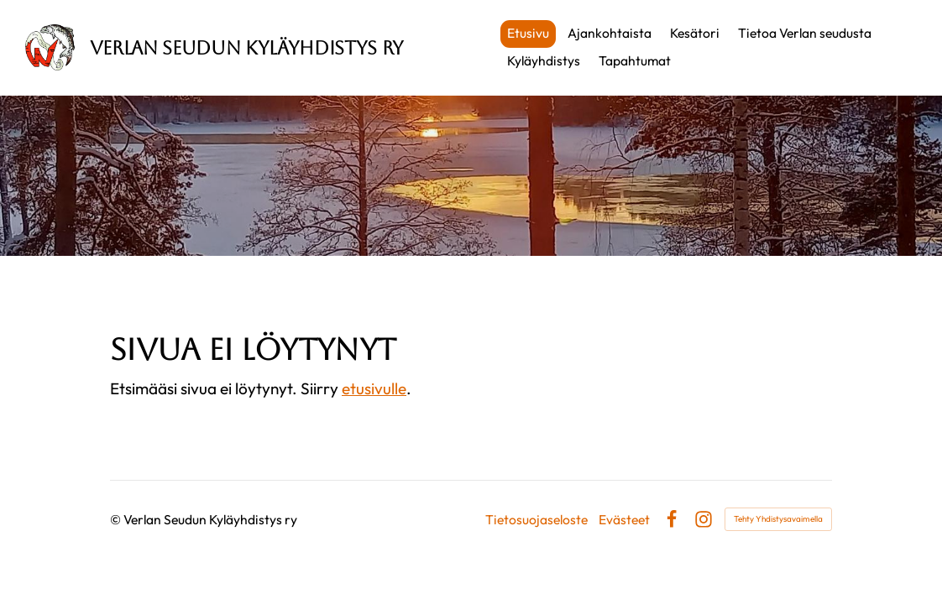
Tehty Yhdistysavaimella (778, 518)
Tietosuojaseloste (536, 520)
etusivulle (374, 388)
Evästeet (624, 520)
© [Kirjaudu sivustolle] (116, 519)
